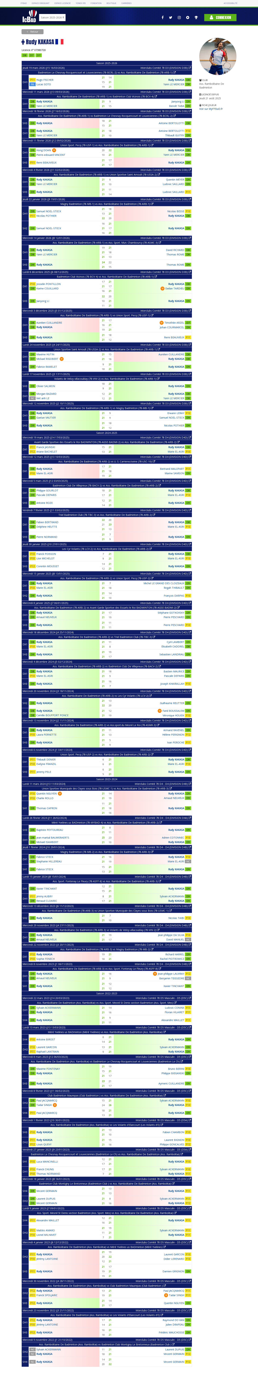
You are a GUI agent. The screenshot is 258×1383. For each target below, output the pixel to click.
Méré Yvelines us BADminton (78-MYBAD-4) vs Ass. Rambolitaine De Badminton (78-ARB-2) (107, 822)
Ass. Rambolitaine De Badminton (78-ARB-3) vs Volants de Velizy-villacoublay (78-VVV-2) (106, 930)
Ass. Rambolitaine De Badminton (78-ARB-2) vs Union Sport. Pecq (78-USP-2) (106, 578)
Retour (34, 31)
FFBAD (24, 3)
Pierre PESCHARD (174, 617)
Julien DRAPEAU (175, 1324)
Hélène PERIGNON (173, 734)
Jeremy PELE (43, 772)
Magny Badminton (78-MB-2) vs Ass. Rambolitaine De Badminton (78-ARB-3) (106, 852)
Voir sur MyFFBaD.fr (211, 109)
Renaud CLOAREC (46, 900)
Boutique (111, 3)
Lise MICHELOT (45, 558)
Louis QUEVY (43, 1144)
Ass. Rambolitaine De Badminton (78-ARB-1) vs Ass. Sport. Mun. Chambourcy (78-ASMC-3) (107, 242)
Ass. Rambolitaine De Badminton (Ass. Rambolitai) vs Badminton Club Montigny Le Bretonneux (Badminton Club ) (107, 1344)
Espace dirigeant (40, 3)
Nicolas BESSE (175, 211)
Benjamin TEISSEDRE (171, 978)
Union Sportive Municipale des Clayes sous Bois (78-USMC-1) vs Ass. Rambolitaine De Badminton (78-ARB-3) (107, 788)
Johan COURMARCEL (172, 327)
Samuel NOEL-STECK (48, 211)
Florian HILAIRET (174, 1012)
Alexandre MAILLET (172, 1020)
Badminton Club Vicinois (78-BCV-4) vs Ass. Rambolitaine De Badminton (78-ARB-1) (107, 276)
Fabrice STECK (44, 857)
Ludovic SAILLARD (173, 184)
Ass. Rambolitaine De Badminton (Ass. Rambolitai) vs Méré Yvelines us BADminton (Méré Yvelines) (107, 1247)
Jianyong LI (177, 101)
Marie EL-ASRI (176, 451)
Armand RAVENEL (173, 730)
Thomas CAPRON (46, 808)
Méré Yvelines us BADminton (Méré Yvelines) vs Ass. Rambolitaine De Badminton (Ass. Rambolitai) (107, 1032)
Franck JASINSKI (45, 447)
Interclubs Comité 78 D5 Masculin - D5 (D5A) (163, 1120)
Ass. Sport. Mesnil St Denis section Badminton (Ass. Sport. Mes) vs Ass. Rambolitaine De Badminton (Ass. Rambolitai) (106, 1213)
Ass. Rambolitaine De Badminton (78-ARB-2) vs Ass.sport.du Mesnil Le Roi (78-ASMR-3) (106, 725)
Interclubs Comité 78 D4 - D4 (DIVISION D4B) (163, 784)
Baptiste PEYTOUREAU (49, 830)
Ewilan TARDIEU (174, 288)
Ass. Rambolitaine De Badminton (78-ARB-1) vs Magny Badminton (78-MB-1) (106, 408)
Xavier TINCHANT (46, 888)
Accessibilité (230, 3)
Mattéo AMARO (45, 1230)
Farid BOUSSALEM (173, 710)
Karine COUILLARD (47, 288)
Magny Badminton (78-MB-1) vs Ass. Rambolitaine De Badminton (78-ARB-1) (106, 204)
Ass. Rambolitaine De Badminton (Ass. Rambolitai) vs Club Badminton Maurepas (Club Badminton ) (107, 1285)
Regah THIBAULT (174, 587)
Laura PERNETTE (46, 734)
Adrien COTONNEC (173, 837)
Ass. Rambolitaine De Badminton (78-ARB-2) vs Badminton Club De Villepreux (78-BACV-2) (107, 666)
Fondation (95, 3)
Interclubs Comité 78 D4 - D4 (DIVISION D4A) (163, 818)
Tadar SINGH (44, 1105)
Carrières (126, 3)
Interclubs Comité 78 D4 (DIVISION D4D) (165, 437)
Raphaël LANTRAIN (47, 1051)
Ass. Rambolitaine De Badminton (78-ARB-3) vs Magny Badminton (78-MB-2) (106, 949)
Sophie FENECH (45, 959)
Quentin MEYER (175, 179)
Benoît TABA (176, 106)
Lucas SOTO (43, 84)
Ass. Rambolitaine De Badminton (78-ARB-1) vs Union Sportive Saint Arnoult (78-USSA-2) (107, 174)
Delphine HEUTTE (46, 526)
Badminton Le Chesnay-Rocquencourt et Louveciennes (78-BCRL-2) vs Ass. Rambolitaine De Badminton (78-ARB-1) (107, 72)
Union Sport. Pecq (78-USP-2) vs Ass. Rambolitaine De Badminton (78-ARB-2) (106, 754)
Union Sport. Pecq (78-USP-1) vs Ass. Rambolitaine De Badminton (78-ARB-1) (106, 145)
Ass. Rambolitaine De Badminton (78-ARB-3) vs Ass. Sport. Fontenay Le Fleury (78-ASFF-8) (107, 968)
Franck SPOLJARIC (47, 1295)
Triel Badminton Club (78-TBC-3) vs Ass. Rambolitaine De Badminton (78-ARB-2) (106, 515)
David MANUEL (175, 939)
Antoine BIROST (45, 1039)
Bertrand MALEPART (172, 468)
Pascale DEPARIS (46, 495)
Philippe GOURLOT (47, 490)
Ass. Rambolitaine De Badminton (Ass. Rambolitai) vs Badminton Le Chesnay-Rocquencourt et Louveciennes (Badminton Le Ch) (107, 1061)
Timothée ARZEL (174, 322)
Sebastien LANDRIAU (171, 654)
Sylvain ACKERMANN (172, 896)
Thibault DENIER (46, 759)
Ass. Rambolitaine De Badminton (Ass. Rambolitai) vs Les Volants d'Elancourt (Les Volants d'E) (107, 1125)
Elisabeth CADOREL (172, 646)
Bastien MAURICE (174, 671)
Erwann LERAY (175, 413)
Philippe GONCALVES (172, 1144)
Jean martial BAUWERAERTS (52, 837)
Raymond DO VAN (173, 1320)
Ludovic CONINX (174, 1007)
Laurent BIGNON (174, 1140)
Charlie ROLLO (44, 798)
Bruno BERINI (176, 1068)
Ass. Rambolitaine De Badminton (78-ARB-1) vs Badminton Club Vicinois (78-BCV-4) (107, 96)
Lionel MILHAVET (46, 1234)
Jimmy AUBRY (44, 896)
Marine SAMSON (174, 473)
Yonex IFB (80, 3)
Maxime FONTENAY (48, 1068)
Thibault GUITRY (174, 135)
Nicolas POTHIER (46, 215)
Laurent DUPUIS (45, 1198)
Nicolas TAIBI (176, 918)
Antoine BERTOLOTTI (171, 123)
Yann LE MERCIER (173, 84)
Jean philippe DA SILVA (171, 935)
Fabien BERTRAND (47, 522)
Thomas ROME (175, 254)
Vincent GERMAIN (46, 1191)
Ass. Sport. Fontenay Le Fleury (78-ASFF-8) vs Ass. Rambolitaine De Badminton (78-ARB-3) (107, 881)
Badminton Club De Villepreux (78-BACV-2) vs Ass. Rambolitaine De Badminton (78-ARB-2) (107, 485)
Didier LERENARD (174, 1258)
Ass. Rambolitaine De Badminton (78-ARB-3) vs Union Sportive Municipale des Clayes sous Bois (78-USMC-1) (107, 910)
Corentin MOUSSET (47, 566)
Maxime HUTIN (45, 354)
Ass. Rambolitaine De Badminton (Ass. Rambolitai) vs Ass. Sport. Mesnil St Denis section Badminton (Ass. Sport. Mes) (106, 1002)
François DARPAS (174, 595)
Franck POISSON (46, 554)
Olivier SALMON (45, 386)
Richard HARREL (174, 954)
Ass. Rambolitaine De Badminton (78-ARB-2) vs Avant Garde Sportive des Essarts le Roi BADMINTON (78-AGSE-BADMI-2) (107, 607)
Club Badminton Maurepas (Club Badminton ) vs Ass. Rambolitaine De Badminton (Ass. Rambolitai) (107, 1095)
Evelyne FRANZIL (46, 764)
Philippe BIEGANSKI (172, 1073)
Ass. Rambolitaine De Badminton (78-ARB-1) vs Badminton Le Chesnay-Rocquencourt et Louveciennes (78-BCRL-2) (107, 115)
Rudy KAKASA (176, 79)
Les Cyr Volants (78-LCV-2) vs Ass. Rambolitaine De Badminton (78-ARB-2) (107, 549)
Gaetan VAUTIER (46, 417)
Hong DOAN (43, 150)
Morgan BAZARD (46, 393)
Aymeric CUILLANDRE (171, 1083)
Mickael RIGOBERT (47, 359)
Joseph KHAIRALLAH (172, 683)
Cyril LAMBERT (175, 642)
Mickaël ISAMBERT (47, 842)
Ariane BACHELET (46, 451)
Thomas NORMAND (48, 1173)
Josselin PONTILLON (48, 284)
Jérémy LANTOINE (47, 1258)
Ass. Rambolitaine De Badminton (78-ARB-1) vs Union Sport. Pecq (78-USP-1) (106, 315)
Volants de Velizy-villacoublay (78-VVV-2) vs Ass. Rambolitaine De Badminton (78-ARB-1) (106, 378)
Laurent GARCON (46, 1047)
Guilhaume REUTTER (172, 703)
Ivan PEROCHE (175, 742)
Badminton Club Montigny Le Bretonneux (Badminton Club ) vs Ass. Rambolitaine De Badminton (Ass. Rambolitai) (107, 1183)
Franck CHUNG (45, 1169)
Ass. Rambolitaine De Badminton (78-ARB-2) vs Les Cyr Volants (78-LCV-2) (107, 695)
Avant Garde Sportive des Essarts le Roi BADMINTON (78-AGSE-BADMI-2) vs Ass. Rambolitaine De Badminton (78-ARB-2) (107, 442)
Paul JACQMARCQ (46, 1100)
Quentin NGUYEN (46, 793)
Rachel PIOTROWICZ (172, 959)
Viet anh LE (42, 398)
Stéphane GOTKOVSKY (171, 612)
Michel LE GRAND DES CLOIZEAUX (164, 583)
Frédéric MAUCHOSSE (171, 1332)
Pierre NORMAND (46, 537)
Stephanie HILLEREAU (49, 861)
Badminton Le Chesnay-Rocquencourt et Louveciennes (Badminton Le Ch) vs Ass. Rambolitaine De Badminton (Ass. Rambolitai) (107, 1154)
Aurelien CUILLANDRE (49, 322)
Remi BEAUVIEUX (46, 162)
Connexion (220, 17)
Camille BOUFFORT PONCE (52, 715)
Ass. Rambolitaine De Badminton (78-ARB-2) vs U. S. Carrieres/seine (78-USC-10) (106, 461)
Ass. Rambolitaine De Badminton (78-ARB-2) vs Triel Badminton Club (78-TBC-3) (106, 637)
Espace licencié (62, 3)
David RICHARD (175, 250)
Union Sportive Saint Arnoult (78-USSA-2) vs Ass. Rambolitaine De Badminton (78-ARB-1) (107, 349)
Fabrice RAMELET (46, 366)
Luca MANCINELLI (47, 1161)
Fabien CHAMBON (173, 1132)
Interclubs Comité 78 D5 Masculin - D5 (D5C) (163, 998)
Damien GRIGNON (173, 1271)
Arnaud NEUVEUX (46, 617)
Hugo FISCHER (44, 79)
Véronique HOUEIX (173, 715)
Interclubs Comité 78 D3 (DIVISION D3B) (165, 67)
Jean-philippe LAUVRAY (171, 973)
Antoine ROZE (44, 503)
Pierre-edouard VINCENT (50, 155)
